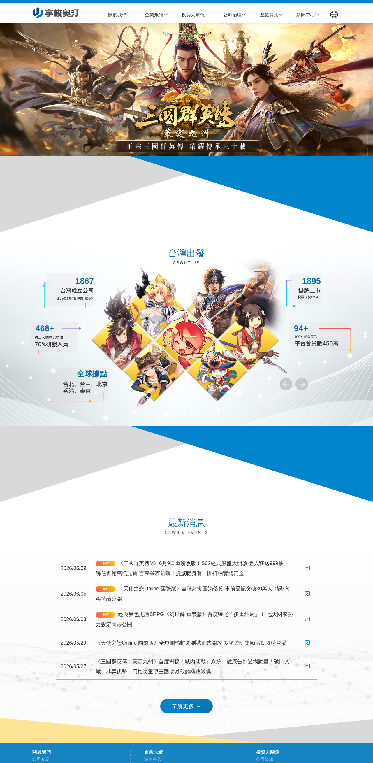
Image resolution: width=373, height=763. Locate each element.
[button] (120, 15)
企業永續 (153, 752)
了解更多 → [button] (186, 706)
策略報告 (151, 759)
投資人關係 (267, 752)
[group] (186, 90)
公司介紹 (39, 759)
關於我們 (41, 752)
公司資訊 (263, 759)
